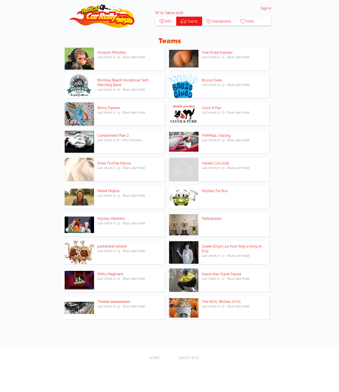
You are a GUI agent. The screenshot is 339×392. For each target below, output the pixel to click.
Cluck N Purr (211, 108)
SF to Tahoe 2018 (169, 13)
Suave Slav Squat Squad (221, 274)
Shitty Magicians (110, 274)
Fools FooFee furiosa (114, 163)
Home (154, 358)
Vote (247, 21)
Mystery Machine (111, 219)
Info (166, 21)
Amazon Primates (111, 52)
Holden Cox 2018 (215, 163)
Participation (212, 219)
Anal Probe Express (217, 52)
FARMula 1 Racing (216, 135)
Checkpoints (219, 21)
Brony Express (108, 108)
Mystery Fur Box (215, 191)
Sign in (266, 8)
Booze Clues (212, 80)
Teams (189, 21)
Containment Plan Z (113, 135)
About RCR (189, 358)
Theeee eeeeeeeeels (113, 302)
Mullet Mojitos (108, 191)
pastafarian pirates (112, 246)
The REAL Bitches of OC (221, 302)
